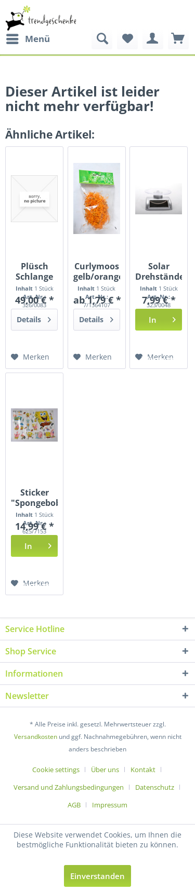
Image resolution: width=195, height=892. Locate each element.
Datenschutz (154, 787)
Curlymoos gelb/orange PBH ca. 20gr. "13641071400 (96, 271)
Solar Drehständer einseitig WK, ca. (158, 271)
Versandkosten (35, 736)
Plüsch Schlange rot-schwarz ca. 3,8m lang (34, 271)
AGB (74, 804)
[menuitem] (27, 39)
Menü (28, 38)
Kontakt (143, 769)
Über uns (105, 769)
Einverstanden (97, 876)
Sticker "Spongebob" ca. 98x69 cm (34, 497)
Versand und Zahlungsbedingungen (69, 787)
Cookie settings (56, 769)
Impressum (109, 804)
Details (34, 317)
